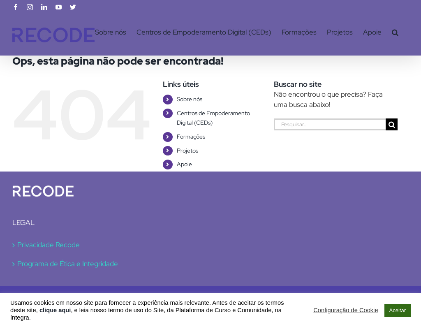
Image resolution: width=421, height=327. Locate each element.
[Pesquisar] (392, 124)
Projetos (187, 150)
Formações (191, 136)
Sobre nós (189, 99)
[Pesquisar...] (330, 124)
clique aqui (55, 310)
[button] (395, 32)
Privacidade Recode (48, 244)
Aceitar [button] (397, 310)
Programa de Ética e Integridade (67, 263)
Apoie (184, 164)
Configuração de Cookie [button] (345, 310)
